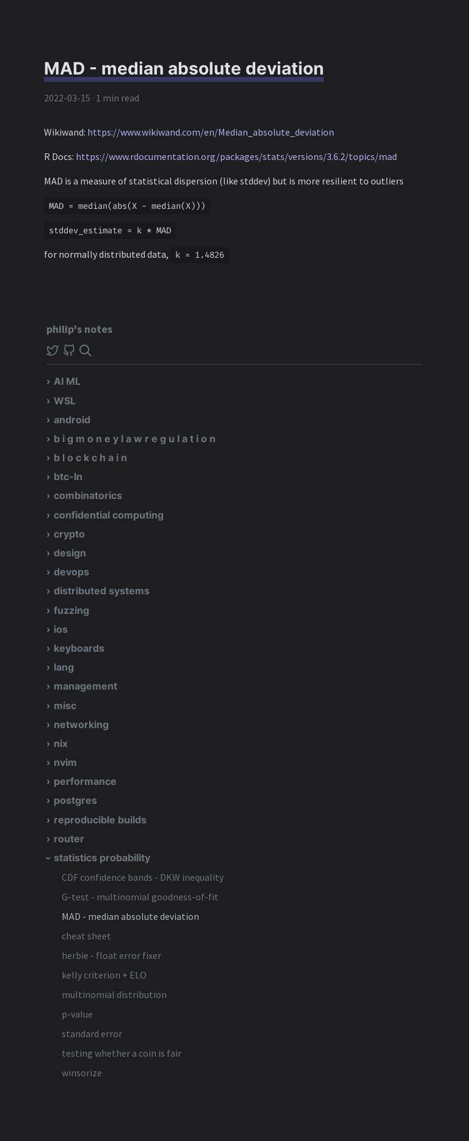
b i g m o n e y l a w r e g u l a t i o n (135, 438)
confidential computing (109, 515)
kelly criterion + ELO (104, 975)
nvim (65, 762)
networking (81, 724)
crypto (69, 534)
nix (61, 743)
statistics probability (102, 857)
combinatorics (88, 495)
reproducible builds (100, 820)
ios (61, 629)
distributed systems (102, 591)
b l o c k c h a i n (90, 457)
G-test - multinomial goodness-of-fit (140, 897)
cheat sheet (86, 936)
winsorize (82, 1072)
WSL (65, 401)
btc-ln (68, 476)
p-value (77, 1014)
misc (65, 705)
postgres (75, 800)
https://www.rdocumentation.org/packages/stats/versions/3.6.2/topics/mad (236, 156)
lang (64, 667)
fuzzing (71, 610)
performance (85, 781)
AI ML (67, 381)
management (85, 686)
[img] (85, 350)
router (69, 839)
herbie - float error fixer (111, 955)
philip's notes (79, 329)
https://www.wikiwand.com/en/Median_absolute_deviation (210, 132)
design (70, 553)
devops (71, 572)
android (72, 420)
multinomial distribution (114, 994)
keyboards (79, 648)
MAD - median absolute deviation (130, 916)
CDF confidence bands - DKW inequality (143, 877)
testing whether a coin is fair (121, 1053)
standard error (92, 1033)
